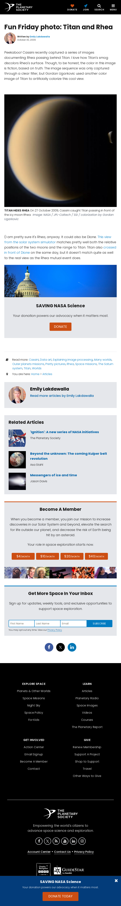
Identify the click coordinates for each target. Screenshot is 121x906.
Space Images (87, 705)
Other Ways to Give (87, 776)
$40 (96, 556)
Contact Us (62, 852)
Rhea (70, 364)
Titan (27, 368)
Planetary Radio (87, 698)
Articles (47, 374)
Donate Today (60, 896)
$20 (72, 556)
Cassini (34, 360)
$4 (23, 556)
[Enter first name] (22, 623)
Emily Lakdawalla (49, 389)
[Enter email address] (73, 623)
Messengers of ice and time (53, 475)
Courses (87, 720)
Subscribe (99, 623)
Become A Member (34, 761)
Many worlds (103, 360)
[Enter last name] (48, 623)
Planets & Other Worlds (34, 691)
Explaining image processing (73, 360)
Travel (87, 769)
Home (35, 374)
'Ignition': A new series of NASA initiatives (64, 432)
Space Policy (33, 713)
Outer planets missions (28, 364)
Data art (46, 360)
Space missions (86, 364)
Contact (34, 769)
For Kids (33, 720)
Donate (60, 326)
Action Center (34, 747)
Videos (87, 713)
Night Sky (33, 705)
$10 (47, 556)
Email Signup (34, 754)
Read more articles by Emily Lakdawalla (62, 395)
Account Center (39, 852)
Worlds (36, 368)
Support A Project (87, 754)
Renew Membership (87, 747)
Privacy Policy (54, 629)
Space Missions (34, 698)
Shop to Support (87, 761)
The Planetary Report (87, 727)
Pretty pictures (55, 364)
